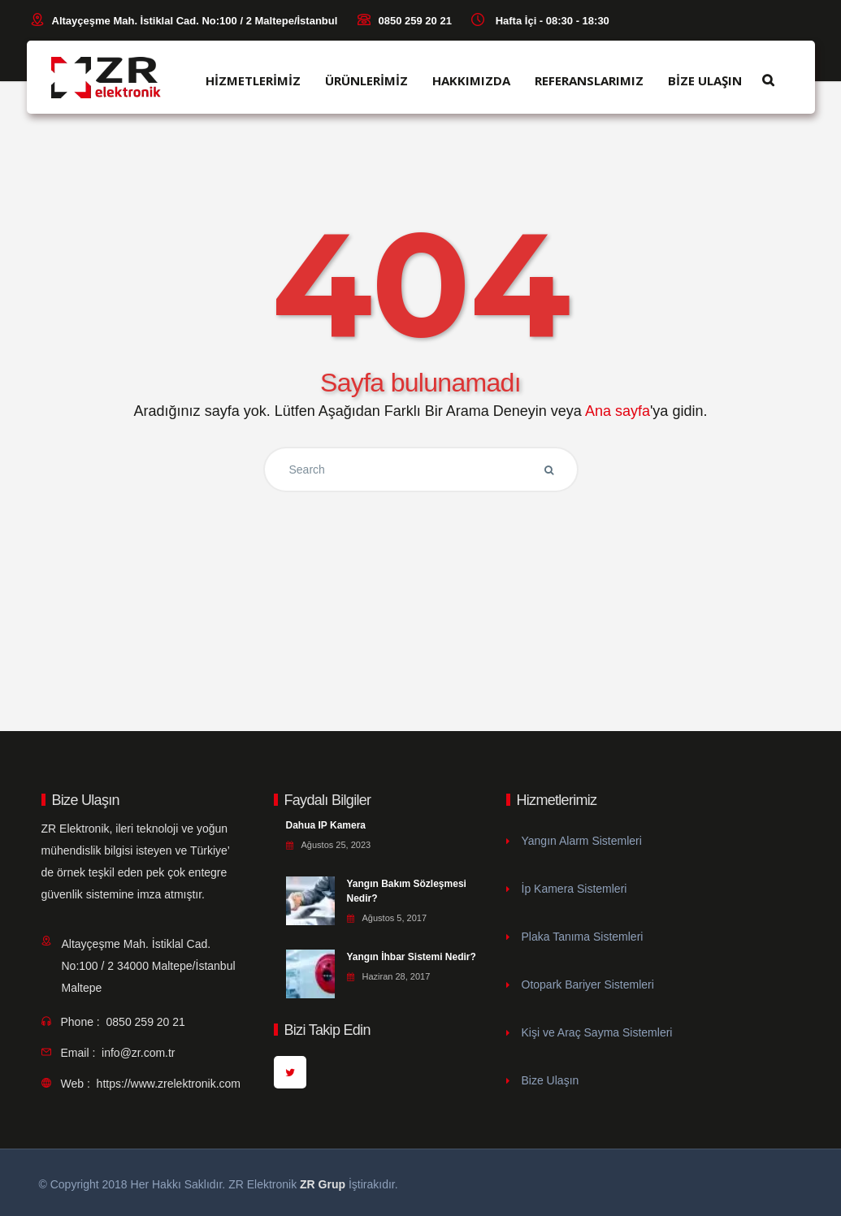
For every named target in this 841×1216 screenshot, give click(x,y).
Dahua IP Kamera (326, 825)
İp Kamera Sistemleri (574, 888)
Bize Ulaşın (550, 1080)
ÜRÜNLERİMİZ (366, 81)
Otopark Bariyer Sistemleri (588, 984)
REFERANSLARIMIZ (589, 81)
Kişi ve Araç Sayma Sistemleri (597, 1032)
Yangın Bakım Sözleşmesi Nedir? (406, 891)
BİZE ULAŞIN (705, 81)
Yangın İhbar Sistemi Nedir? (411, 957)
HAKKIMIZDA (471, 81)
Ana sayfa (617, 411)
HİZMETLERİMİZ (253, 81)
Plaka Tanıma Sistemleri (583, 936)
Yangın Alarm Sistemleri (582, 840)
